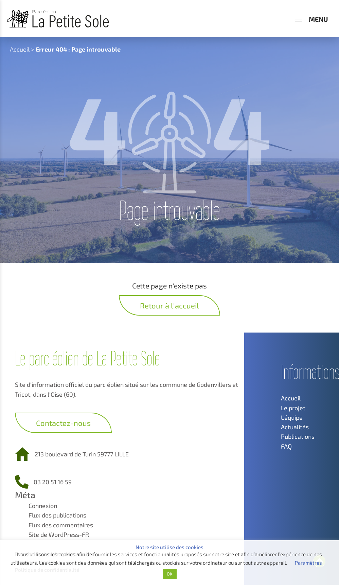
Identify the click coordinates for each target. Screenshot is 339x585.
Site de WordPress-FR (59, 534)
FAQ (286, 446)
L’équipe (292, 417)
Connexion (43, 505)
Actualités (295, 427)
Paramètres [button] (308, 563)
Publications (298, 436)
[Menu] (311, 19)
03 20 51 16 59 (53, 482)
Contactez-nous (63, 422)
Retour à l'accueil (169, 305)
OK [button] (170, 574)
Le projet (293, 408)
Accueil (20, 49)
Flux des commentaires (61, 525)
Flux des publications (57, 515)
